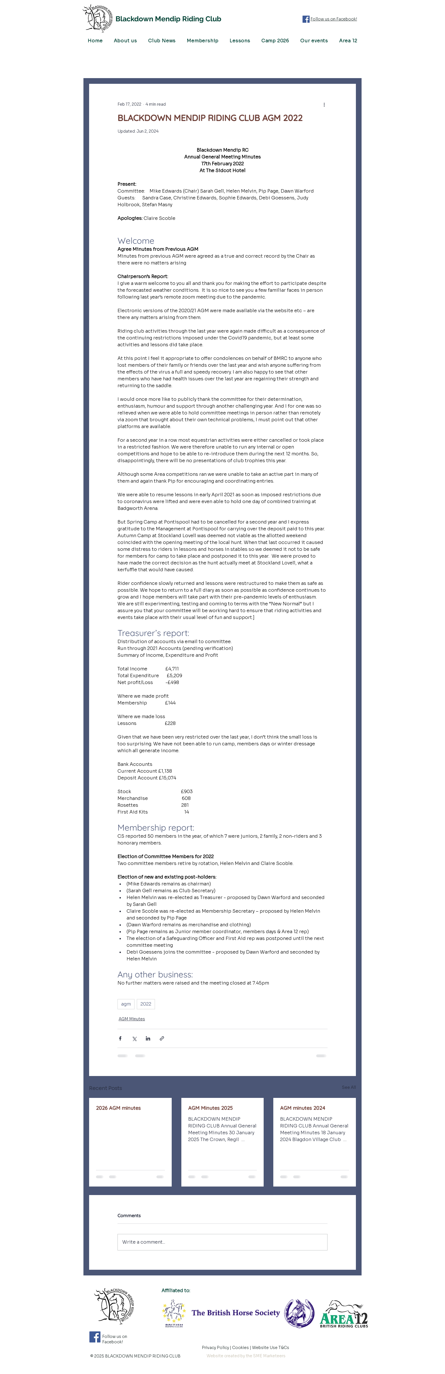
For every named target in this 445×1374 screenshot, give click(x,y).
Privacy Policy (216, 1347)
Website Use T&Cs (271, 1347)
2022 (145, 1004)
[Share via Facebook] (120, 1038)
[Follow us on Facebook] (306, 19)
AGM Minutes (132, 1018)
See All (349, 1087)
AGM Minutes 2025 (210, 1108)
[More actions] (324, 104)
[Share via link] (162, 1038)
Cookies (241, 1347)
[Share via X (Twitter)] (134, 1038)
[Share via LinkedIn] (148, 1038)
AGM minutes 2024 (302, 1108)
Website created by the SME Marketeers (246, 1355)
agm (126, 1004)
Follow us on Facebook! (333, 19)
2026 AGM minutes (118, 1108)
